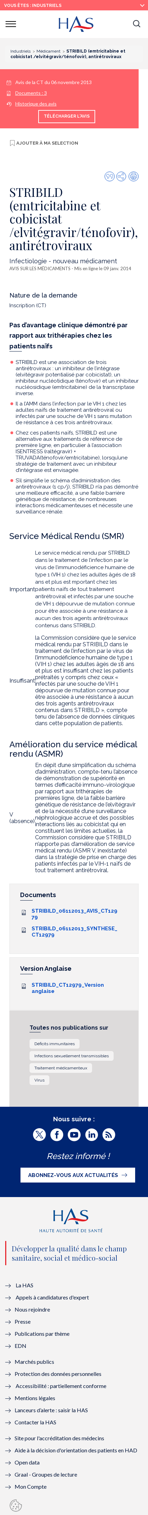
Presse (23, 1321)
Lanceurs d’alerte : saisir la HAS (51, 1410)
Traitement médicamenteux (60, 1068)
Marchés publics (35, 1361)
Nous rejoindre (32, 1309)
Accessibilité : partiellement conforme (61, 1385)
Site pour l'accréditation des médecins (59, 1438)
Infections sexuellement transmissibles (71, 1055)
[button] (136, 24)
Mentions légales (35, 1398)
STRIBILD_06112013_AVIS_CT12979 (74, 914)
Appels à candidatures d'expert (52, 1297)
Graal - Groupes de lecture (46, 1474)
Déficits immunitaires (54, 1043)
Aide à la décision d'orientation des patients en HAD (76, 1450)
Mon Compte (31, 1486)
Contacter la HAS (35, 1422)
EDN (20, 1345)
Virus (39, 1080)
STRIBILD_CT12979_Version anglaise (68, 988)
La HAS (24, 1285)
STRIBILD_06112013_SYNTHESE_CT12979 (74, 931)
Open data (27, 1462)
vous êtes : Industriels (32, 5)
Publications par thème (42, 1333)
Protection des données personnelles (58, 1373)
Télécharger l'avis (67, 116)
